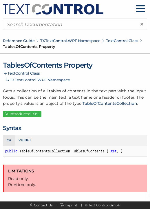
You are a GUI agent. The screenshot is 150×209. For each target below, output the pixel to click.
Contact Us (43, 205)
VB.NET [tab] (25, 140)
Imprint (71, 205)
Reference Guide (19, 40)
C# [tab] (9, 140)
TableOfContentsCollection (110, 103)
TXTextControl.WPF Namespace (70, 40)
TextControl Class (122, 40)
